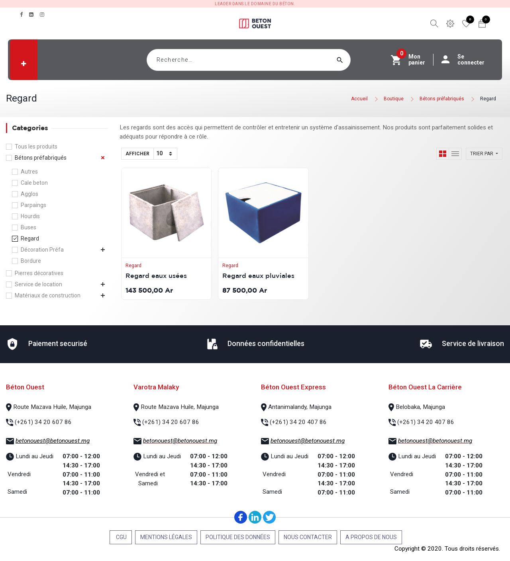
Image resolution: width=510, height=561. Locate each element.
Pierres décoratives (39, 273)
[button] (23, 63)
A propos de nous (371, 537)
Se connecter (466, 60)
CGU (121, 537)
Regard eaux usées (156, 275)
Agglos (29, 194)
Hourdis (30, 216)
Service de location (38, 284)
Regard (488, 99)
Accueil (359, 99)
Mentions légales (166, 537)
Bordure (31, 261)
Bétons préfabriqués (442, 99)
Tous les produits (36, 146)
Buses (28, 227)
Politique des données (238, 537)
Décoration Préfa (42, 249)
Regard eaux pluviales (258, 275)
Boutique (394, 99)
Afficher (137, 153)
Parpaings (33, 205)
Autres (29, 171)
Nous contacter (308, 537)
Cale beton (34, 183)
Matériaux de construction (47, 295)
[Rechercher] (355, 60)
